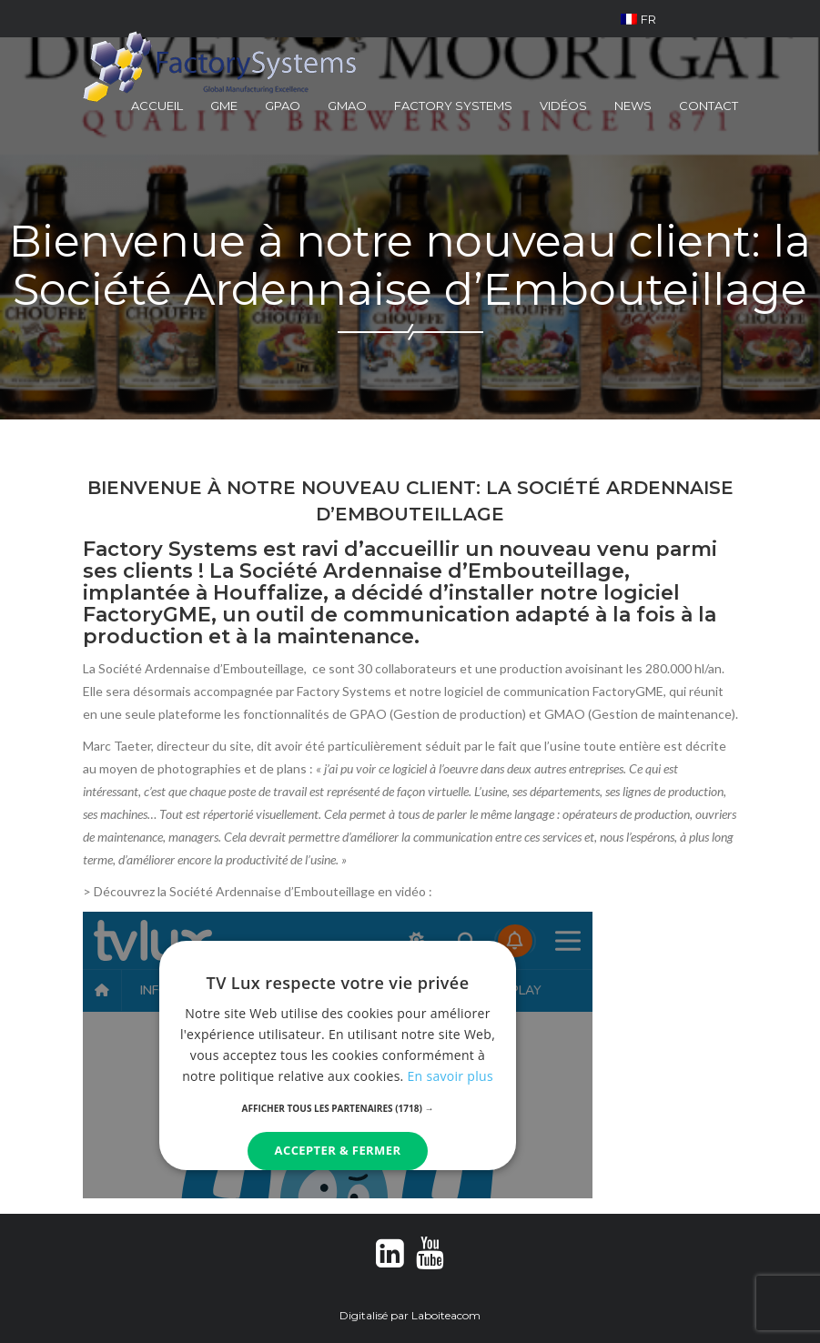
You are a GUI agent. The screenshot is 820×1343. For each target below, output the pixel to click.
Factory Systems (453, 105)
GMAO (347, 105)
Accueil (157, 105)
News (633, 105)
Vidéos (563, 105)
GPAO (282, 105)
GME (224, 105)
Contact (708, 105)
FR (638, 19)
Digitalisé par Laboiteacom (410, 1315)
